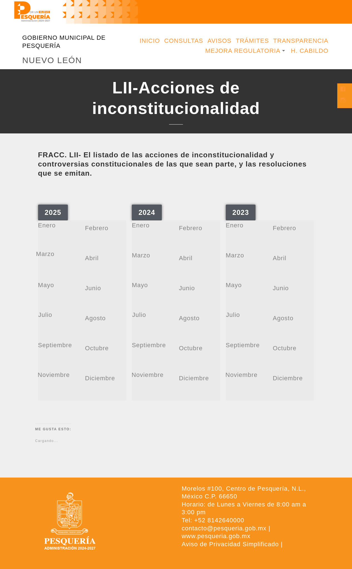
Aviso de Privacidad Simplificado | (232, 544)
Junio (93, 288)
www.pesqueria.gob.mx (216, 536)
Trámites (252, 40)
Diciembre (100, 378)
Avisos (219, 40)
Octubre (97, 348)
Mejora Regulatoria (242, 50)
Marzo (45, 253)
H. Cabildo (309, 50)
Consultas (183, 40)
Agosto (95, 318)
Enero (47, 225)
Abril (92, 258)
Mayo (46, 285)
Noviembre (54, 374)
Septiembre (55, 345)
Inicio (150, 40)
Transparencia (300, 40)
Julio (45, 314)
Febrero (96, 228)
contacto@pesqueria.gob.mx (224, 528)
